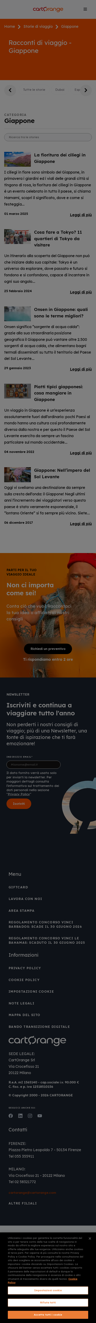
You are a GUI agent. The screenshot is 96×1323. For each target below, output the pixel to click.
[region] (48, 1277)
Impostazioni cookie (48, 1290)
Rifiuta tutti (48, 1302)
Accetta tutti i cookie (48, 1314)
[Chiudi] (90, 1238)
